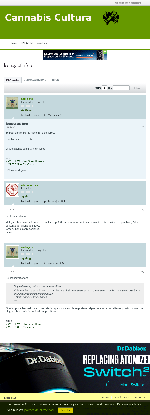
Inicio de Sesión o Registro (129, 2)
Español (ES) (12, 397)
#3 (142, 271)
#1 (142, 126)
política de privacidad (39, 410)
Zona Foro (42, 43)
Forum (14, 43)
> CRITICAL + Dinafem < (20, 164)
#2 (142, 209)
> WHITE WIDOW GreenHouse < (25, 161)
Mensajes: (53, 115)
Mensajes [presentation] (12, 80)
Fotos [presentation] (55, 80)
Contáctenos (122, 397)
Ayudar (105, 397)
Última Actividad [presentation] (35, 80)
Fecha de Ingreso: (31, 115)
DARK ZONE (27, 43)
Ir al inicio (140, 397)
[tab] (13, 80)
